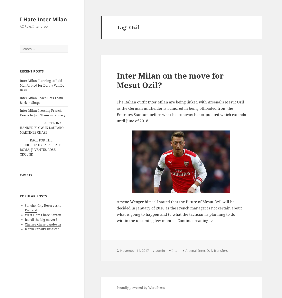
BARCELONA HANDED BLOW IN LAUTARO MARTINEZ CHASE (42, 128)
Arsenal (191, 250)
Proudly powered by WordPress (141, 287)
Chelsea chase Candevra (43, 224)
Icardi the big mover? (41, 219)
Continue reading (195, 220)
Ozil (209, 250)
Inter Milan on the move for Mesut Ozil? (170, 80)
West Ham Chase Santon (43, 215)
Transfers (221, 250)
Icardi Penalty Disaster (42, 229)
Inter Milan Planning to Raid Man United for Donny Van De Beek (42, 85)
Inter (175, 250)
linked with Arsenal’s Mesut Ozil (215, 102)
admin (160, 250)
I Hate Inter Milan (43, 19)
